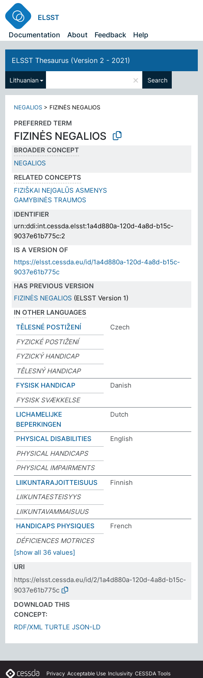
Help (140, 34)
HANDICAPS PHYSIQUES (55, 526)
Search (157, 80)
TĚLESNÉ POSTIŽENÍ (48, 327)
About (77, 34)
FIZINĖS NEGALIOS (43, 298)
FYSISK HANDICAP (45, 385)
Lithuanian (24, 80)
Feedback (110, 34)
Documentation (34, 34)
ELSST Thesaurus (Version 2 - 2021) (71, 60)
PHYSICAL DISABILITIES (54, 438)
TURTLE (57, 627)
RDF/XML (28, 627)
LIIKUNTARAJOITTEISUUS (57, 482)
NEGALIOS (28, 107)
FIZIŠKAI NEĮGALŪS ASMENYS (60, 190)
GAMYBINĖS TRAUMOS (50, 200)
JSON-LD (86, 627)
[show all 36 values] (44, 552)
